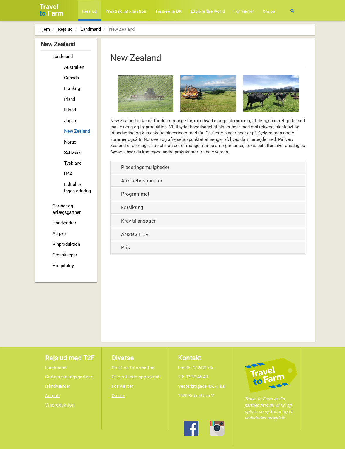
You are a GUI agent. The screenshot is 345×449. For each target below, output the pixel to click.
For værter (244, 11)
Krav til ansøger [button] (138, 221)
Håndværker (64, 223)
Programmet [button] (135, 194)
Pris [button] (125, 247)
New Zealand (77, 131)
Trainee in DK (168, 11)
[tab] (208, 167)
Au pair (59, 233)
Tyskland (72, 163)
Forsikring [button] (132, 207)
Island (70, 109)
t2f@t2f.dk (202, 368)
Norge (70, 142)
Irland (69, 99)
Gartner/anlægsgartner (69, 377)
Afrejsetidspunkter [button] (141, 181)
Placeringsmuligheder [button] (145, 167)
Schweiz (72, 152)
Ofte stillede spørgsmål (136, 377)
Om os (269, 11)
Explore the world (208, 11)
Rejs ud (89, 11)
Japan (70, 120)
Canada (71, 78)
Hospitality (63, 265)
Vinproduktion (66, 244)
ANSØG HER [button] (134, 234)
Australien (74, 67)
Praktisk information (126, 11)
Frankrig (72, 88)
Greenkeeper (64, 254)
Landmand (62, 56)
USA (68, 174)
